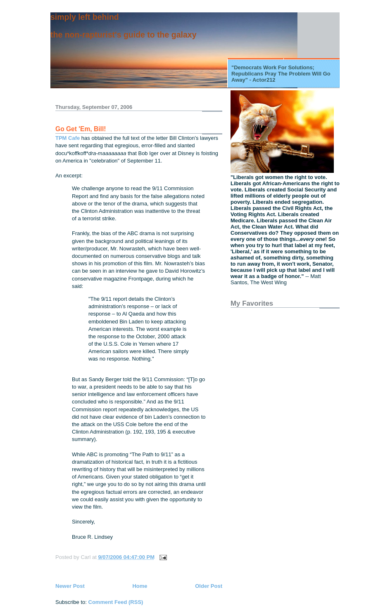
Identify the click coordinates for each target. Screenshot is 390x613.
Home (139, 586)
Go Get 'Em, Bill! (80, 128)
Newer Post (70, 586)
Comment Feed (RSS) (115, 602)
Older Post (208, 586)
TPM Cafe (67, 138)
